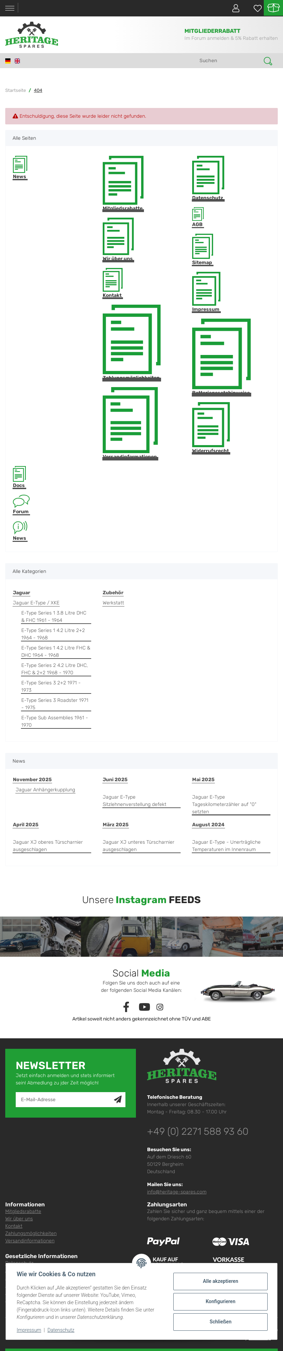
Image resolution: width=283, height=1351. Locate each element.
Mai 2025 (203, 780)
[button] (233, 8)
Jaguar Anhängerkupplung (45, 790)
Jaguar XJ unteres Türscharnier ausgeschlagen (138, 845)
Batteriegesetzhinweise (221, 357)
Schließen (220, 1321)
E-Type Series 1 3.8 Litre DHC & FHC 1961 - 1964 (53, 616)
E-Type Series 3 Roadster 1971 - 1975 (54, 704)
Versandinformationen (130, 423)
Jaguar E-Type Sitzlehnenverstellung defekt (134, 800)
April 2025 (25, 825)
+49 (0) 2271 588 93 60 (197, 1131)
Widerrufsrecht (211, 428)
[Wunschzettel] (254, 8)
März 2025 (116, 825)
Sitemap (202, 250)
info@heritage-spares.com (176, 1192)
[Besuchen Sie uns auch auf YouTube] (144, 1007)
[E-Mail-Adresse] (65, 1099)
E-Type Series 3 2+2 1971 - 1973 (51, 686)
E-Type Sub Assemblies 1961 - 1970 (54, 721)
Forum (21, 505)
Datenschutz (208, 178)
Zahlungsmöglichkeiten (132, 343)
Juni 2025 (115, 780)
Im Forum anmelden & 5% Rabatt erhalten (231, 38)
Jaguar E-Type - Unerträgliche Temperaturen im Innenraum (226, 845)
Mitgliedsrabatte (123, 183)
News (20, 168)
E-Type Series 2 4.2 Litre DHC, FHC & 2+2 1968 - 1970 (54, 669)
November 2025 (32, 780)
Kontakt (113, 283)
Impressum (206, 292)
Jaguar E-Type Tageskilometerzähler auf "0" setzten (224, 804)
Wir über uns (118, 240)
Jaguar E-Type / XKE (36, 603)
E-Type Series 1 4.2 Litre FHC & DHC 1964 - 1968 (55, 651)
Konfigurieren (220, 1301)
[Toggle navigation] (9, 8)
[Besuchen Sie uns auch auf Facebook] (126, 1007)
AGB (198, 217)
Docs (19, 477)
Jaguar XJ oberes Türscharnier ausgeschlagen (48, 845)
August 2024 (208, 825)
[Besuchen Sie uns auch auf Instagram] (160, 1007)
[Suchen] (229, 60)
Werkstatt (113, 603)
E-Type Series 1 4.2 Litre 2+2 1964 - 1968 (53, 634)
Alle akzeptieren (220, 1281)
